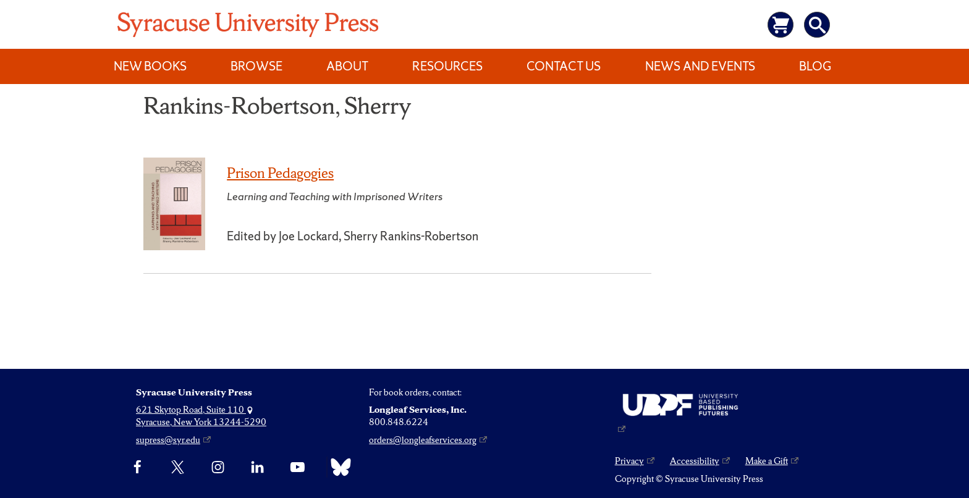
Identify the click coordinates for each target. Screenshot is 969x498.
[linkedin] (257, 467)
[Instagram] (218, 467)
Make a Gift (766, 460)
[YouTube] (297, 467)
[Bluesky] (338, 467)
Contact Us (564, 66)
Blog (815, 66)
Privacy (629, 460)
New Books (150, 66)
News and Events (700, 66)
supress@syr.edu (168, 439)
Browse (256, 66)
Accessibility (694, 460)
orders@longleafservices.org (422, 439)
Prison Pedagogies (280, 173)
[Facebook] (137, 467)
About (347, 66)
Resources (447, 66)
